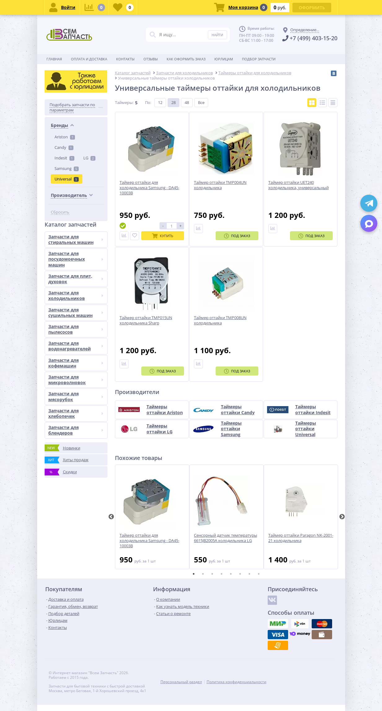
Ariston (65, 137)
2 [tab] (203, 574)
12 (160, 102)
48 (187, 102)
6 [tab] (240, 574)
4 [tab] (221, 574)
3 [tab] (212, 574)
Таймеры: (124, 102)
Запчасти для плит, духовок (75, 278)
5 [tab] (231, 574)
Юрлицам (223, 59)
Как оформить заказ (186, 59)
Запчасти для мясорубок (75, 396)
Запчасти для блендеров (75, 430)
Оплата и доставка (89, 59)
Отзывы (150, 59)
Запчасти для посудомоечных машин (75, 258)
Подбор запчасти (258, 59)
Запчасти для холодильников (75, 295)
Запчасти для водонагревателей (75, 346)
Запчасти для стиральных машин (75, 239)
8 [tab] (259, 574)
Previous (111, 517)
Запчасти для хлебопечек (75, 413)
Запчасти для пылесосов (75, 329)
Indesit (64, 158)
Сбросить (60, 212)
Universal (67, 179)
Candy (64, 147)
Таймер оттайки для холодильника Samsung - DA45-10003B (149, 540)
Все (201, 102)
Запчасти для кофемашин (75, 363)
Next (342, 517)
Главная (54, 59)
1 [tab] (194, 574)
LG (89, 158)
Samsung (67, 168)
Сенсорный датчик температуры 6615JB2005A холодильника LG (225, 538)
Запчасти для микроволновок (75, 379)
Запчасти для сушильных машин (75, 312)
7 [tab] (249, 574)
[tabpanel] (152, 517)
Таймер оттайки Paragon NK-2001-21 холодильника (300, 538)
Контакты (125, 59)
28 (173, 102)
